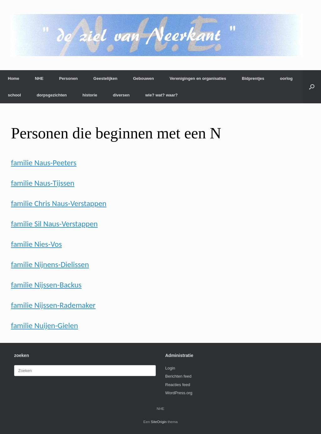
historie (89, 95)
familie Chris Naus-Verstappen (58, 203)
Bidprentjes (253, 78)
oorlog (286, 78)
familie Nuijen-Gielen (44, 325)
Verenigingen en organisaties (198, 78)
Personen (68, 78)
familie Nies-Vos (36, 244)
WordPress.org (178, 392)
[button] (312, 86)
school (14, 95)
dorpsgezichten (52, 95)
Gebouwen (143, 78)
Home (13, 78)
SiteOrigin (159, 422)
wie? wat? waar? (161, 95)
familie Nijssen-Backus (46, 285)
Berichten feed (178, 376)
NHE (39, 78)
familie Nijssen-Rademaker (53, 305)
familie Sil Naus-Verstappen (54, 224)
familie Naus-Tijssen (42, 183)
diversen (121, 95)
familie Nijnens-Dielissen (50, 264)
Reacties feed (177, 384)
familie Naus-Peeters (43, 163)
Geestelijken (105, 78)
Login (170, 368)
